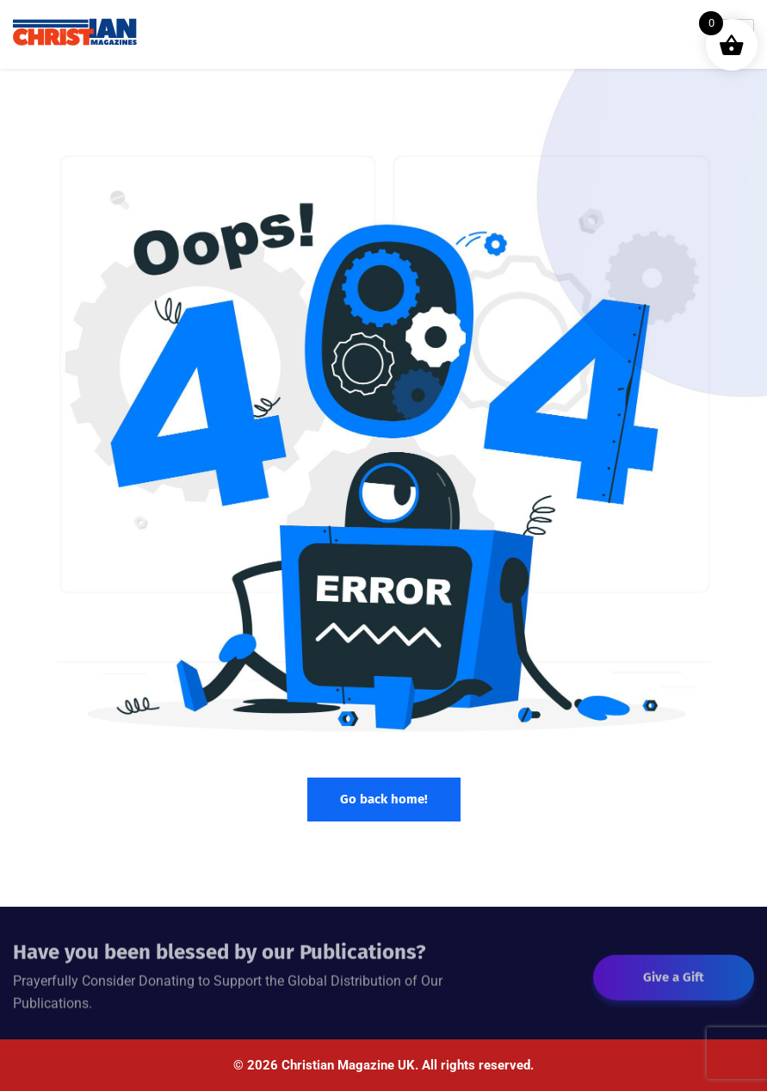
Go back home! (384, 799)
